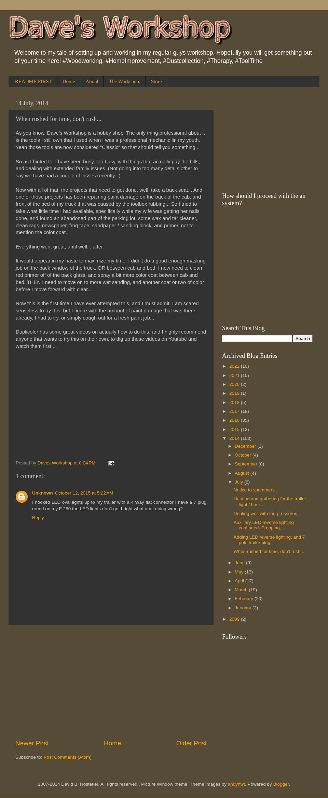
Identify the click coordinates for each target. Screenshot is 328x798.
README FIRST (33, 81)
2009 (235, 619)
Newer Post (32, 743)
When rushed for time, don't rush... (269, 551)
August (242, 473)
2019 (235, 393)
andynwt (236, 784)
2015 (235, 429)
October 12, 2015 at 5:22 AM (84, 493)
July (239, 482)
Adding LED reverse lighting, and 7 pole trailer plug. (269, 540)
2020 (235, 384)
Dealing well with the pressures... (267, 513)
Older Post (191, 743)
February (245, 598)
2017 (235, 411)
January (243, 607)
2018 (235, 402)
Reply (38, 517)
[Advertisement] (111, 682)
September (247, 463)
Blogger (281, 784)
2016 (235, 420)
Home (69, 81)
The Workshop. (124, 81)
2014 (235, 438)
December (246, 446)
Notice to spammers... (256, 489)
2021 (235, 375)
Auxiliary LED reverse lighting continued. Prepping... (264, 525)
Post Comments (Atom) (68, 757)
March (242, 589)
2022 (235, 366)
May (240, 571)
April (240, 580)
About (91, 81)
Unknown (42, 493)
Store (156, 81)
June (240, 562)
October (243, 455)
